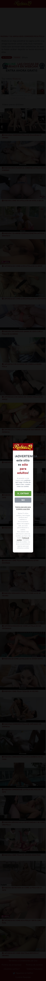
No (23, 500)
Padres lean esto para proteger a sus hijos (23, 508)
